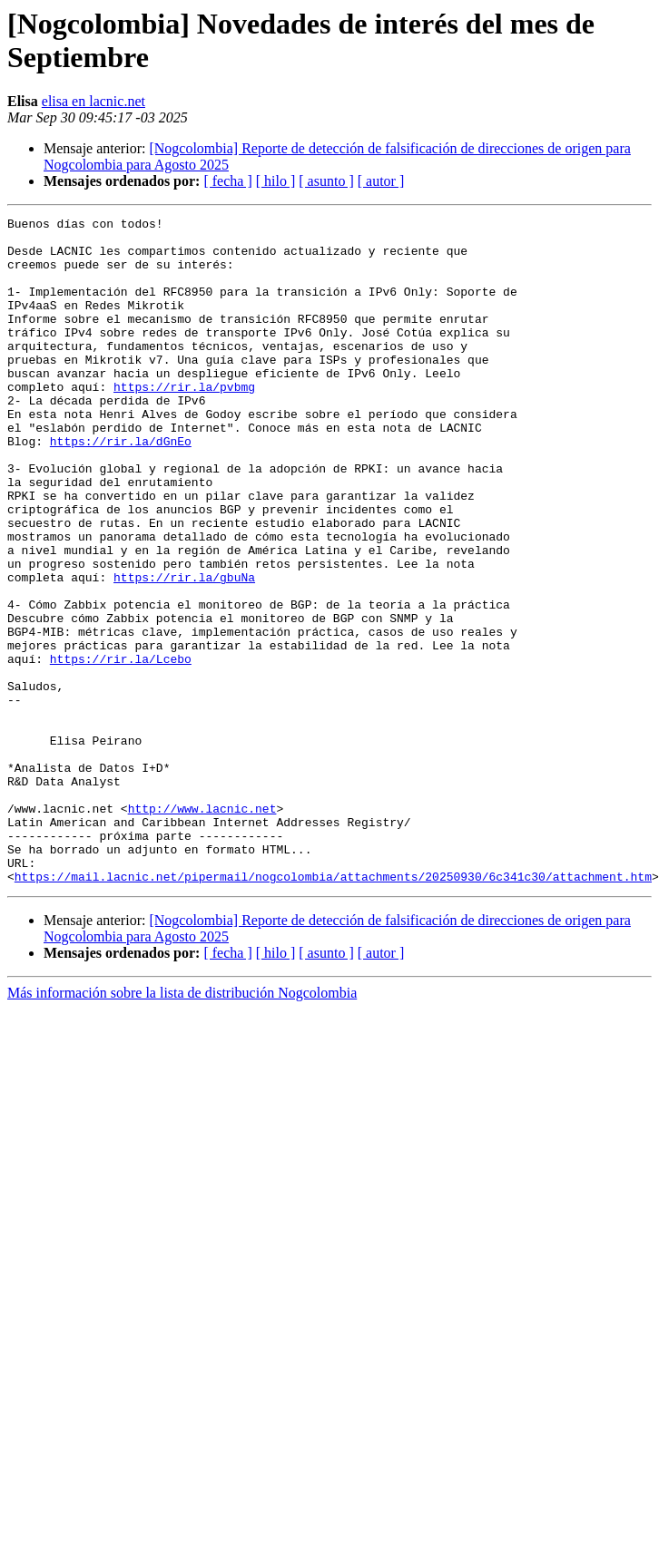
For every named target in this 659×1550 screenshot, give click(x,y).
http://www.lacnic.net (202, 928)
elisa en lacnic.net (93, 101)
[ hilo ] (276, 181)
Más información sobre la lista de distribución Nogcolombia (182, 1126)
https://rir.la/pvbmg (184, 422)
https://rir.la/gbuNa (184, 650)
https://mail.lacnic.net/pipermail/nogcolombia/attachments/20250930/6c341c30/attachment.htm (333, 1009)
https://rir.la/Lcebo (121, 748)
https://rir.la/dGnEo (121, 487)
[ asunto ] (326, 181)
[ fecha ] (227, 181)
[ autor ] (381, 181)
